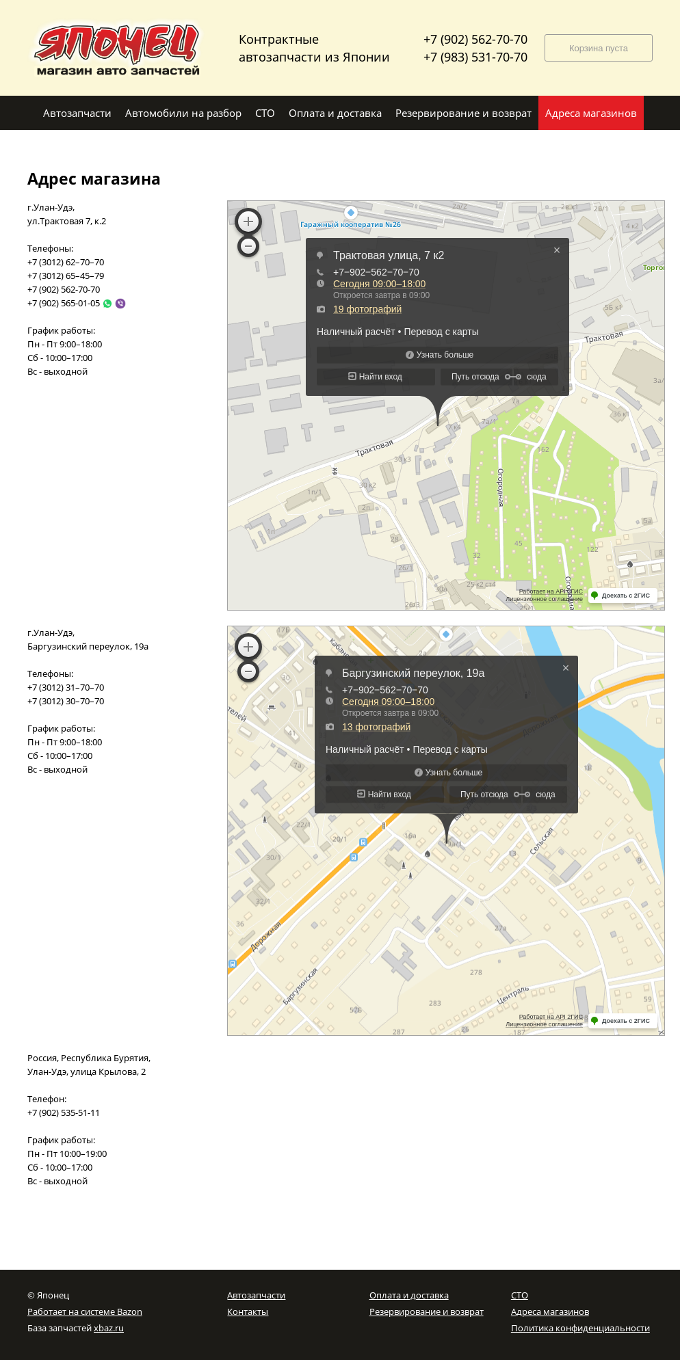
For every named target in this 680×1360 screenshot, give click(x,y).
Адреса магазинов (550, 1311)
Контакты (247, 1311)
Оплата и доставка (409, 1295)
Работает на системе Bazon (84, 1311)
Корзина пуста (598, 48)
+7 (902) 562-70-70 (475, 39)
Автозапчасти (256, 1295)
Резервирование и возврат (426, 1311)
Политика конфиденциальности (580, 1328)
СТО (519, 1295)
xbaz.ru (109, 1328)
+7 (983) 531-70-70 (475, 57)
